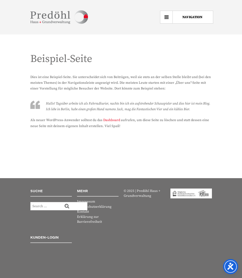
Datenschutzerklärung (94, 207)
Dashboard (111, 120)
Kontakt (83, 212)
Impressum (86, 201)
